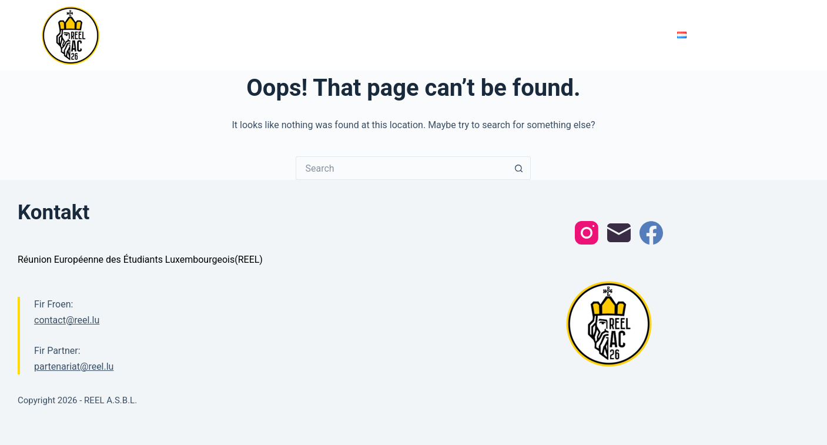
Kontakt (646, 35)
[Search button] (519, 168)
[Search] (781, 35)
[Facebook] (651, 233)
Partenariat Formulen (509, 35)
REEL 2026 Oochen (172, 35)
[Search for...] (401, 168)
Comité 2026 (383, 35)
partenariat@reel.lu (73, 366)
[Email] (619, 233)
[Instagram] (586, 233)
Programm (322, 35)
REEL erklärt (591, 35)
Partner (435, 35)
